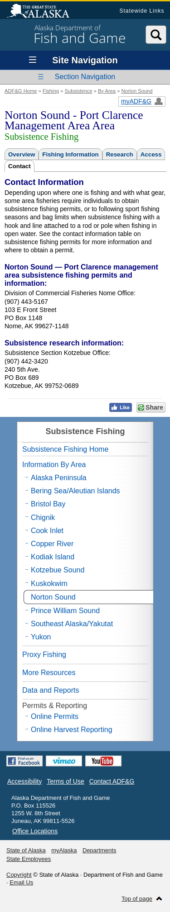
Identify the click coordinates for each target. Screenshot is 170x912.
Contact (19, 166)
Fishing (51, 91)
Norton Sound (137, 91)
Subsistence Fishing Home (65, 449)
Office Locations (35, 831)
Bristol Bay (48, 504)
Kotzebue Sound (57, 570)
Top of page (136, 898)
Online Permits (54, 716)
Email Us (21, 882)
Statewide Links (141, 11)
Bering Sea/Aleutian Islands (75, 491)
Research (119, 154)
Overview (21, 154)
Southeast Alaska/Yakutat (72, 624)
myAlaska (64, 850)
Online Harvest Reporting (71, 729)
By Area (107, 91)
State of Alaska (42, 12)
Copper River (52, 544)
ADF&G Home (21, 91)
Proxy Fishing (44, 654)
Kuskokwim (49, 583)
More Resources (48, 672)
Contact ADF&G (112, 781)
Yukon (41, 637)
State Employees (28, 858)
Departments (99, 850)
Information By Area (54, 464)
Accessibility (24, 781)
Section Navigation (85, 76)
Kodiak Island (52, 557)
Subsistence (78, 91)
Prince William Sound (65, 610)
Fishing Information (70, 154)
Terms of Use (65, 781)
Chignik (43, 517)
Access (151, 154)
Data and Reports (50, 690)
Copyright (19, 874)
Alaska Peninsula (59, 478)
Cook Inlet (47, 530)
